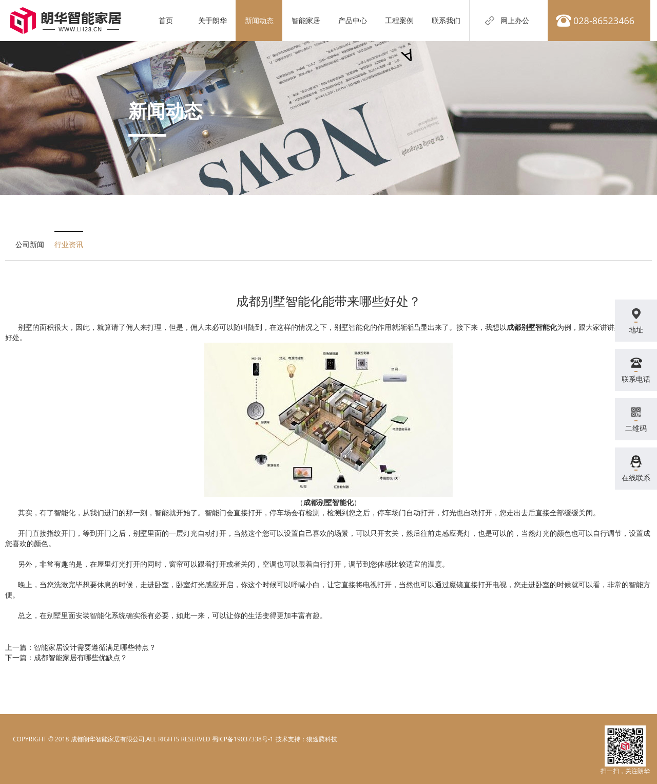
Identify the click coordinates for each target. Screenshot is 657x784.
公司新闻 (29, 244)
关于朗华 (212, 20)
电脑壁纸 (287, 739)
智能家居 (306, 20)
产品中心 (352, 20)
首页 (166, 20)
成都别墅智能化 (532, 327)
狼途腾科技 (321, 739)
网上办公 (514, 20)
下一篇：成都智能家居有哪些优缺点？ (66, 657)
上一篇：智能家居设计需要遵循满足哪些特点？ (80, 647)
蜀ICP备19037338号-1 (243, 739)
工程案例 (399, 20)
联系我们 (446, 20)
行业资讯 (68, 244)
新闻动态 (259, 20)
